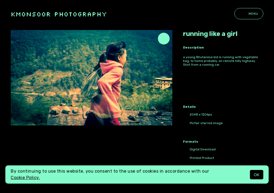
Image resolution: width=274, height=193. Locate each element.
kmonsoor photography (59, 14)
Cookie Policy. (25, 177)
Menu (248, 13)
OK (257, 174)
